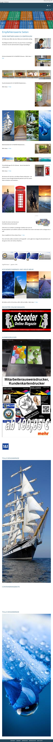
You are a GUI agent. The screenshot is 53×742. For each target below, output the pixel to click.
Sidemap (18, 740)
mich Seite (40, 740)
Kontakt (12, 740)
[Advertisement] (26, 598)
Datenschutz (32, 740)
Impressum (25, 740)
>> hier (9, 86)
